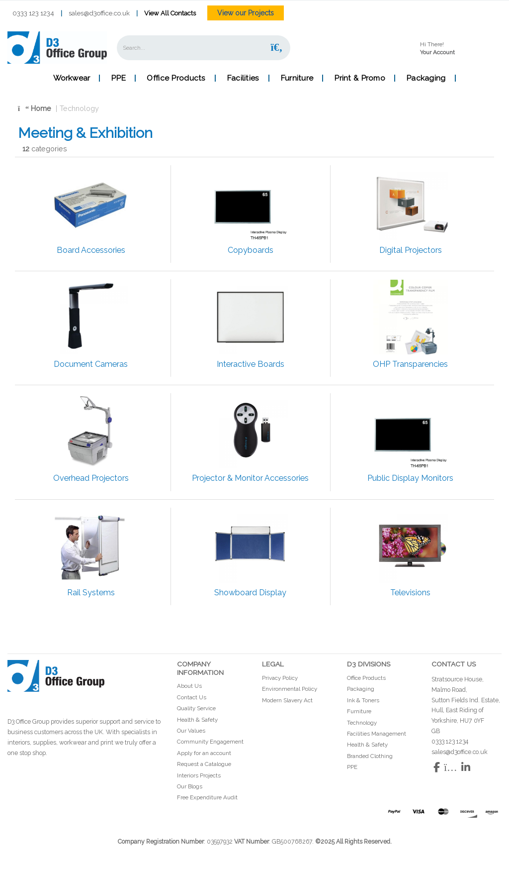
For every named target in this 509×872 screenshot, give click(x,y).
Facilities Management (376, 733)
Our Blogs (189, 786)
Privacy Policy (280, 677)
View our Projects (245, 13)
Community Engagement (210, 741)
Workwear (71, 78)
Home (34, 108)
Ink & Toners (363, 700)
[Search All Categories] (204, 47)
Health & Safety (197, 719)
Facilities (243, 78)
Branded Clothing (370, 756)
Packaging (426, 78)
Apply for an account (204, 753)
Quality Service (196, 708)
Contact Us (191, 697)
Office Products (176, 78)
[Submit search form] (276, 47)
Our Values (191, 730)
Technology (79, 108)
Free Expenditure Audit (207, 797)
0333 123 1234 (33, 13)
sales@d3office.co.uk (99, 13)
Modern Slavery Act (287, 700)
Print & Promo (359, 78)
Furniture (297, 78)
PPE (118, 78)
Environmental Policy (289, 688)
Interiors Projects (199, 775)
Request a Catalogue (204, 764)
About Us (189, 685)
